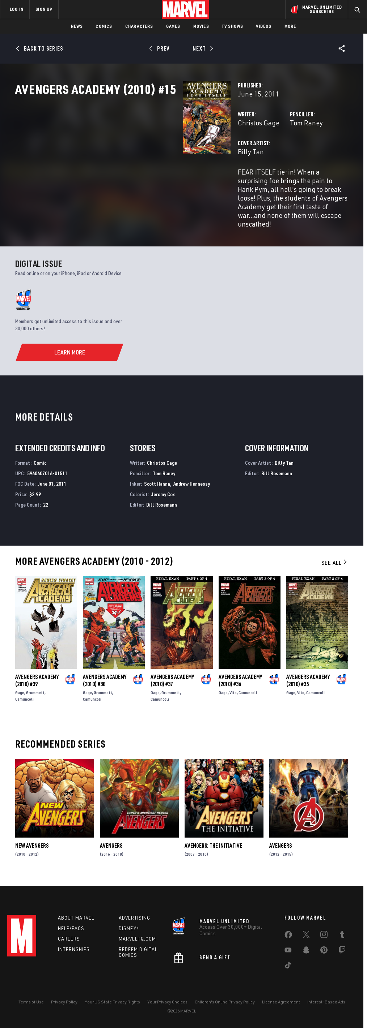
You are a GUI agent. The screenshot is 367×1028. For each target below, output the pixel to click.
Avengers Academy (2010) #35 (308, 683)
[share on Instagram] (324, 935)
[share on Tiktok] (288, 966)
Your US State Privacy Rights (112, 1002)
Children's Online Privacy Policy (225, 1002)
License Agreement (281, 1002)
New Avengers (31, 848)
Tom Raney (247, 154)
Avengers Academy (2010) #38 (104, 683)
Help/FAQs (71, 928)
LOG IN (17, 9)
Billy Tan (133, 183)
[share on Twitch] (342, 951)
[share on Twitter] (306, 935)
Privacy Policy (64, 1002)
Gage (19, 695)
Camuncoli (24, 702)
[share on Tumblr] (342, 935)
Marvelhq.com (137, 939)
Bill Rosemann (161, 507)
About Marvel (76, 918)
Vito (233, 695)
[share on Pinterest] (324, 951)
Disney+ (129, 928)
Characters (139, 26)
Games (173, 26)
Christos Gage (141, 154)
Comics (104, 26)
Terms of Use (31, 1002)
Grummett (35, 695)
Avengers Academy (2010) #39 (37, 683)
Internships (74, 949)
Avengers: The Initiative (213, 848)
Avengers (111, 848)
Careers (69, 939)
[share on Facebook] (288, 936)
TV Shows (232, 26)
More (290, 26)
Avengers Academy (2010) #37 (172, 683)
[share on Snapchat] (306, 951)
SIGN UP (43, 9)
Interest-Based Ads (326, 1002)
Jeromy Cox (163, 497)
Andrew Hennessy (191, 486)
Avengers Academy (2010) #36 (240, 683)
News (77, 26)
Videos (263, 26)
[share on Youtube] (288, 951)
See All (334, 565)
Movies (201, 26)
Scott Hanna (157, 486)
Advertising (134, 918)
